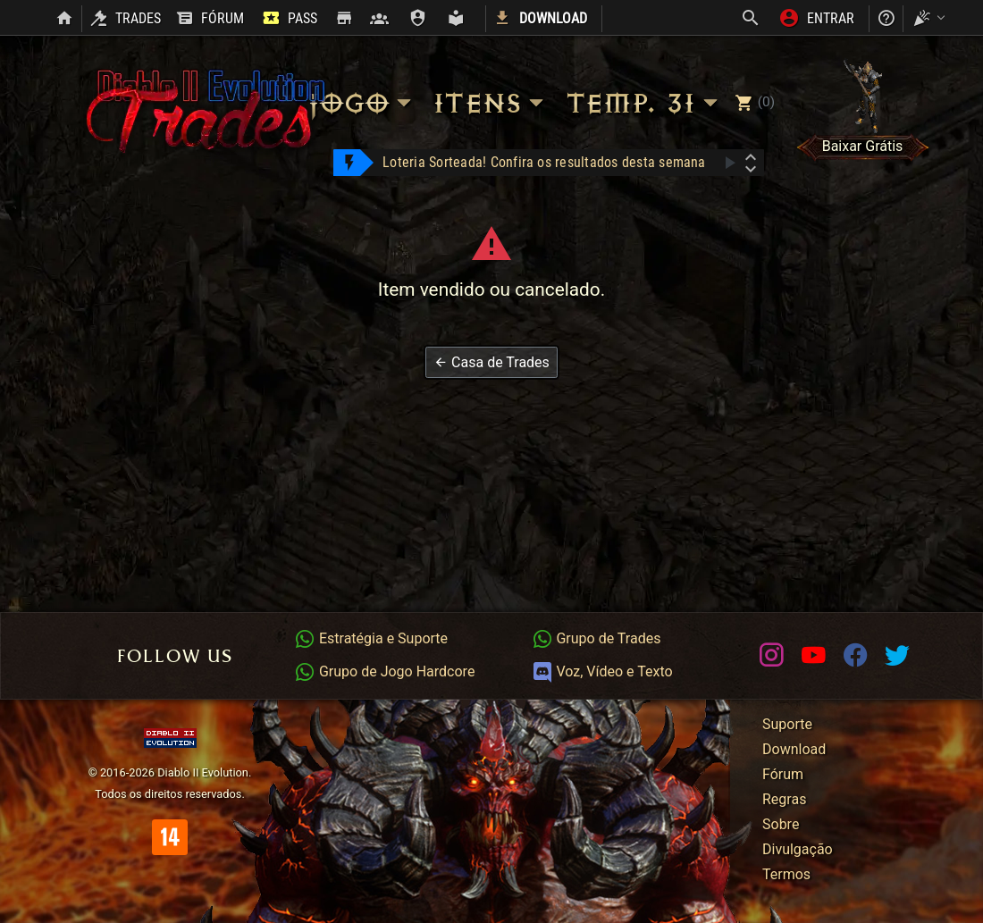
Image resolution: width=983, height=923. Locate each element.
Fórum (782, 774)
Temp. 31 (644, 103)
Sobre (780, 824)
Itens (491, 103)
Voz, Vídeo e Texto (602, 671)
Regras (784, 799)
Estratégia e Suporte (371, 638)
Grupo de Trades (596, 638)
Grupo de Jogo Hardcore (384, 671)
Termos (786, 874)
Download (794, 749)
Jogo (362, 103)
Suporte (787, 724)
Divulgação (797, 849)
